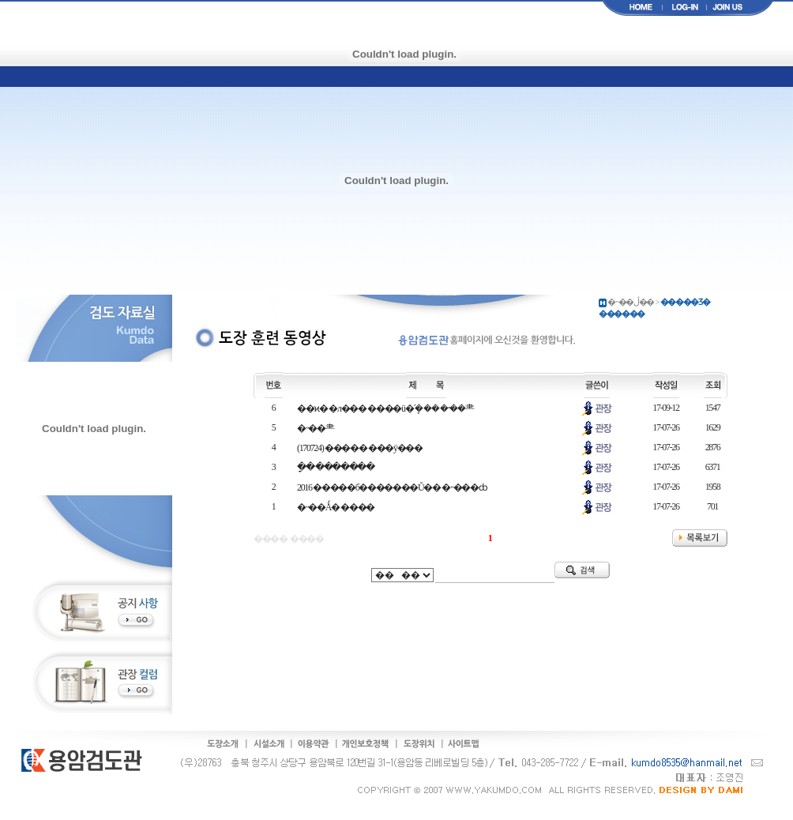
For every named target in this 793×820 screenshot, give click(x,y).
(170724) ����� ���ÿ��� (360, 447)
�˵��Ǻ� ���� (335, 507)
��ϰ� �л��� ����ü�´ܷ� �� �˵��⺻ (385, 408)
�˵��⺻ (315, 428)
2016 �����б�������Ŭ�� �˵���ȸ (392, 487)
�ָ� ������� (335, 466)
